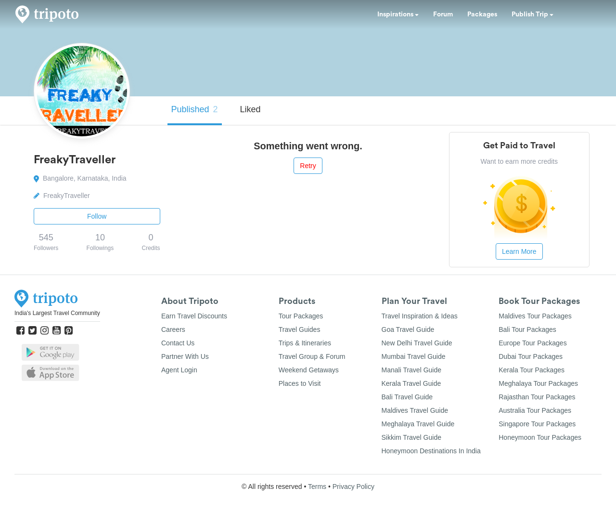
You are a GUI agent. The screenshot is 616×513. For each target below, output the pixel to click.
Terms (317, 486)
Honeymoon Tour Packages (540, 437)
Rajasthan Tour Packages (537, 397)
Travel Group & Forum (312, 356)
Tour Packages (301, 316)
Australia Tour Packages (535, 410)
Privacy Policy (353, 486)
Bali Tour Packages (527, 329)
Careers (173, 329)
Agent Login (179, 370)
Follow (96, 216)
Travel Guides (300, 329)
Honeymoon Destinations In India (431, 451)
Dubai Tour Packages (531, 356)
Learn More (519, 251)
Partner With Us (185, 356)
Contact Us (177, 343)
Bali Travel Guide (407, 397)
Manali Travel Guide (412, 370)
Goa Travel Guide (408, 329)
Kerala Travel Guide (411, 383)
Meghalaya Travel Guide (418, 424)
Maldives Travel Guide (415, 410)
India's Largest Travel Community (57, 313)
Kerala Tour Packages (532, 370)
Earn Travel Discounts (194, 316)
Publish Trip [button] (532, 14)
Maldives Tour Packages (535, 316)
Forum (443, 14)
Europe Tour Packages (532, 343)
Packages (482, 14)
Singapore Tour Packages (537, 424)
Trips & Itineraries (305, 343)
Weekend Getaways (309, 370)
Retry (308, 166)
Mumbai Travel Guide (414, 356)
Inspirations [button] (398, 14)
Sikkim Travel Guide (411, 437)
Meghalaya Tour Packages (538, 383)
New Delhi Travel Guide (417, 343)
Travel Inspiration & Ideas (420, 316)
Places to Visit (300, 383)
